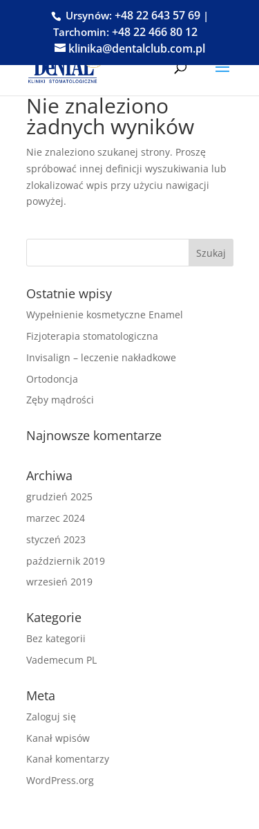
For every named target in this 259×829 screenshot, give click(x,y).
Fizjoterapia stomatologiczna (92, 336)
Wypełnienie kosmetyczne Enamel (104, 314)
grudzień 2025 (59, 496)
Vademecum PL (61, 659)
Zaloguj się (51, 716)
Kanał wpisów (58, 738)
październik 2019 (65, 560)
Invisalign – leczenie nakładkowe (101, 357)
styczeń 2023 (56, 539)
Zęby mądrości (60, 399)
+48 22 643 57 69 (157, 15)
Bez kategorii (56, 638)
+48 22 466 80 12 (155, 31)
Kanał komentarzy (67, 758)
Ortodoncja (52, 378)
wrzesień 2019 (59, 581)
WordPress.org (60, 780)
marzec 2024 (55, 518)
